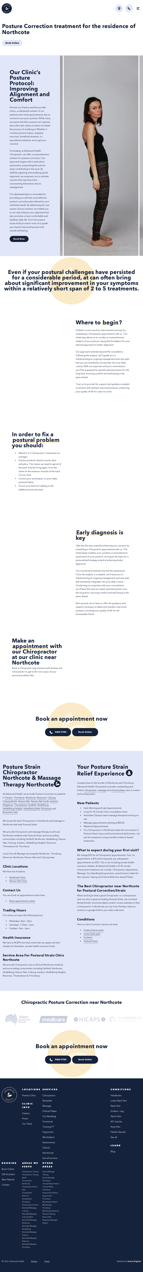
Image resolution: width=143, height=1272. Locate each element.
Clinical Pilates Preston (50, 1184)
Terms (47, 1261)
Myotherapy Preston (50, 1202)
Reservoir (41, 797)
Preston (9, 797)
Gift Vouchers (8, 1174)
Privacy (34, 1261)
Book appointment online (22, 901)
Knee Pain (115, 1126)
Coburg (51, 797)
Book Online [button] (12, 43)
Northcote (31, 797)
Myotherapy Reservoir (50, 1211)
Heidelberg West (31, 808)
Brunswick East (10, 812)
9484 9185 (60, 732)
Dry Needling (49, 1116)
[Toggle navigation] (138, 8)
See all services (49, 1158)
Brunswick (46, 808)
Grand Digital (134, 1261)
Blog (113, 1151)
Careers (26, 1113)
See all (114, 1137)
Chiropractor (48, 1095)
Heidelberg (42, 805)
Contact (5, 1184)
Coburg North (10, 801)
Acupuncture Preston (50, 1193)
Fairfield (32, 805)
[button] (129, 8)
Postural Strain (91, 941)
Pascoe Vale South (40, 801)
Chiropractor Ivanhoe (30, 1205)
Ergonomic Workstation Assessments (48, 1137)
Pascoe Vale (24, 801)
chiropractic (91, 790)
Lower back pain (92, 934)
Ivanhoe (54, 801)
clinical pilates (118, 790)
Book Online (85, 732)
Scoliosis (88, 937)
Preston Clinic (29, 1095)
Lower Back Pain (119, 1100)
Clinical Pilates (49, 1111)
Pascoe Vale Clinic (18, 881)
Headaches (116, 1095)
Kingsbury (8, 805)
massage (102, 790)
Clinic (23, 877)
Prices (25, 1118)
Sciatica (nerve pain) (93, 930)
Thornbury (19, 797)
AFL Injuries (116, 1121)
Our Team (27, 1123)
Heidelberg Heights (12, 808)
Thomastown (20, 805)
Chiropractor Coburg (30, 1172)
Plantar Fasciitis (118, 1132)
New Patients (8, 1179)
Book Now (19, 239)
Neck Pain (115, 1106)
